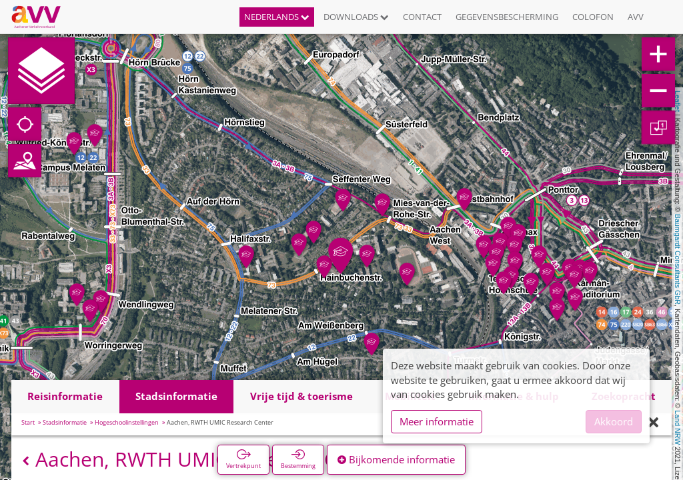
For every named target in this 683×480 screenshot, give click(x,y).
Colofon (593, 17)
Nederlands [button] (276, 17)
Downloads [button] (356, 17)
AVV (636, 17)
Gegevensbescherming (507, 17)
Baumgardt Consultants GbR (678, 259)
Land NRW (678, 427)
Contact (422, 17)
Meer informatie (437, 421)
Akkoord (613, 421)
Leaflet (678, 101)
